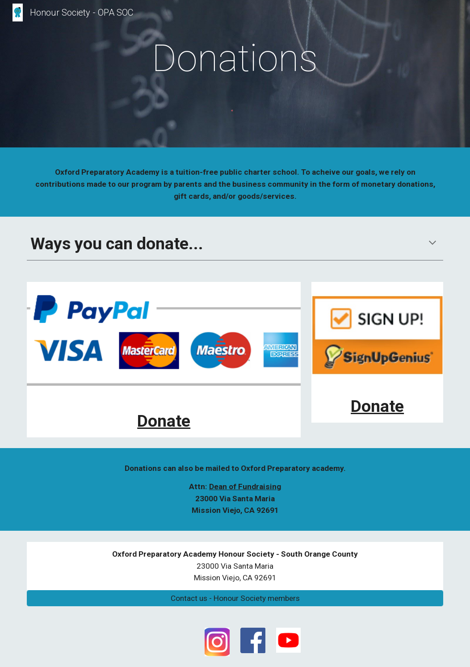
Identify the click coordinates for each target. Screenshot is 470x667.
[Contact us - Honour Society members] (235, 598)
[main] (235, 58)
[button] (432, 243)
